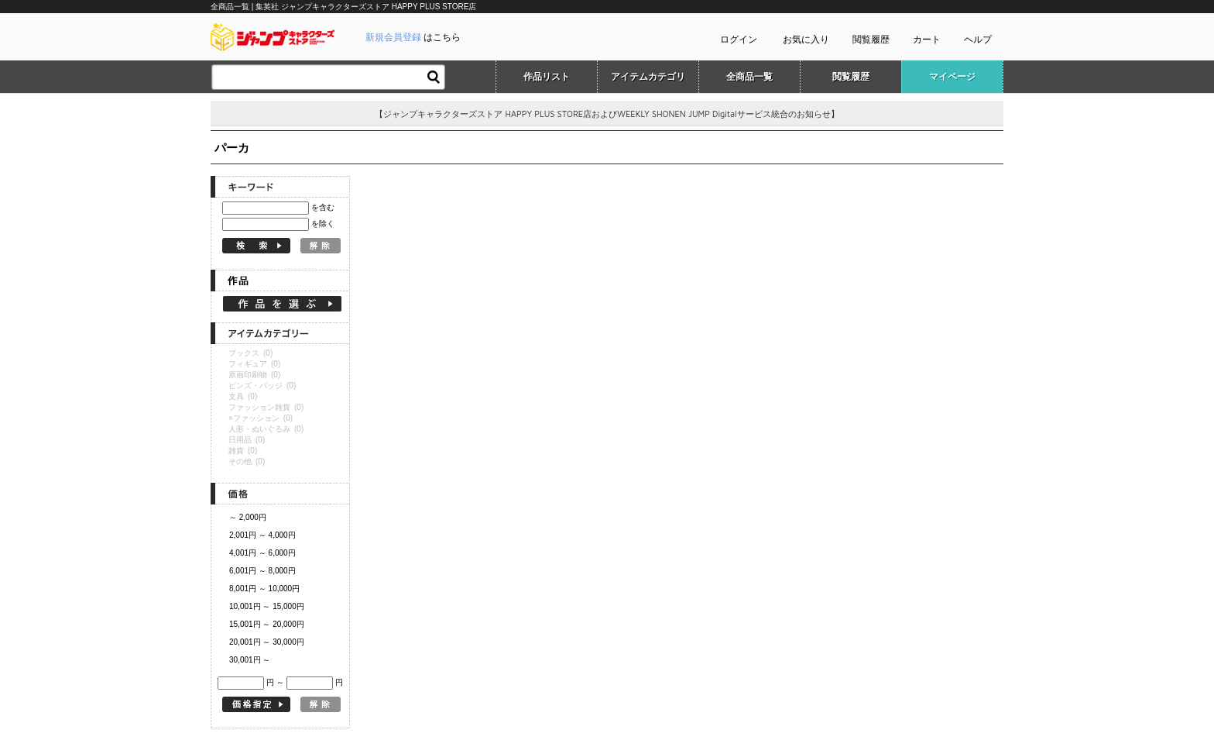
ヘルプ (978, 39)
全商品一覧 (749, 76)
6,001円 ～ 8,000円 (262, 570)
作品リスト (546, 76)
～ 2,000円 (247, 517)
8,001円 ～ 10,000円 (264, 588)
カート (927, 39)
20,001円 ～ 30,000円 (266, 642)
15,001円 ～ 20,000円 (266, 624)
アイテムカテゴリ (648, 76)
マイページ (952, 76)
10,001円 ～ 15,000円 (266, 606)
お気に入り (806, 39)
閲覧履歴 (871, 39)
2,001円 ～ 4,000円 (262, 535)
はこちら (413, 37)
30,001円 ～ (249, 660)
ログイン (738, 39)
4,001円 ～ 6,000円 (262, 553)
